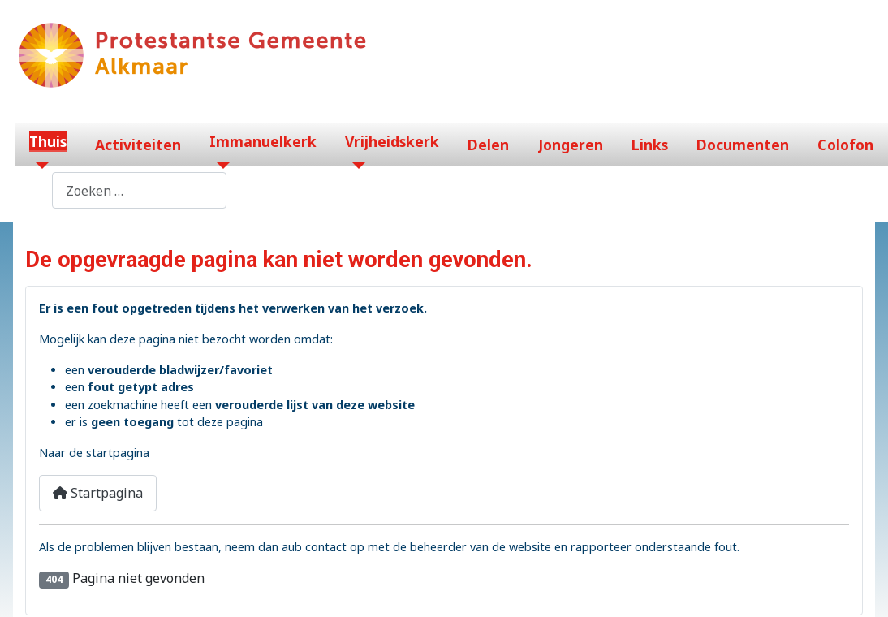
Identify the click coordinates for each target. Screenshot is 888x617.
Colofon (845, 144)
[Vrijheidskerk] (355, 165)
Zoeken (29, 191)
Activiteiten (138, 144)
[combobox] (139, 190)
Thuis (48, 141)
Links (650, 144)
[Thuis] (39, 165)
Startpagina (98, 493)
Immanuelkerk (263, 141)
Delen (488, 144)
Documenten (742, 144)
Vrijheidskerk (392, 141)
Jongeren (570, 144)
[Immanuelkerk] (219, 165)
